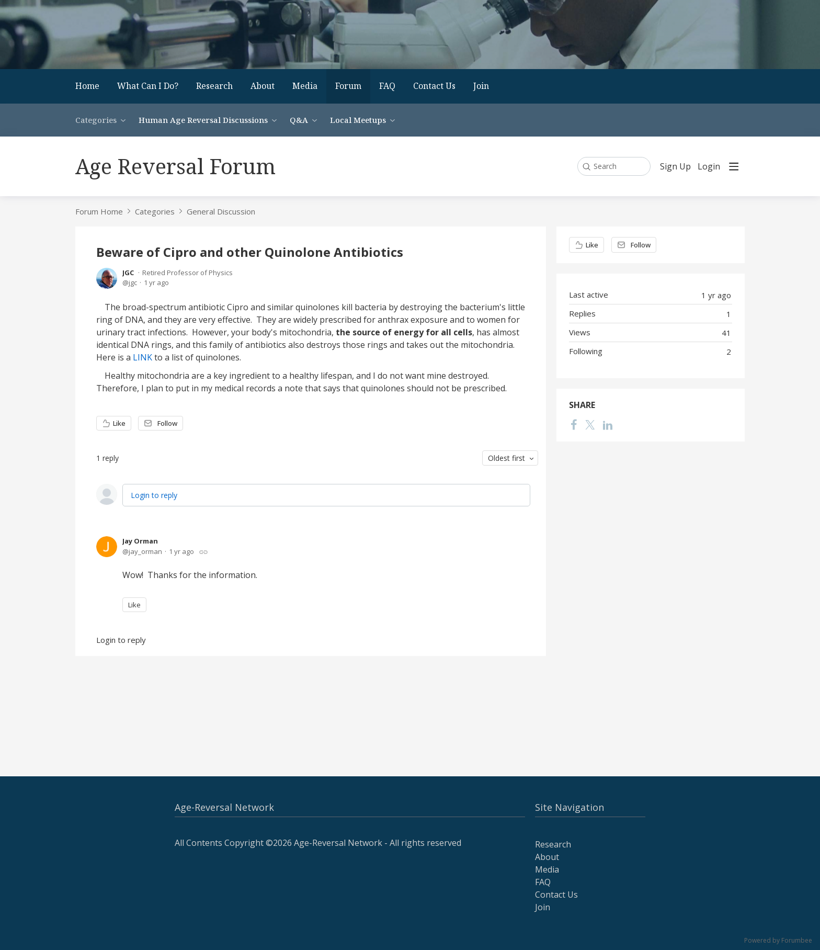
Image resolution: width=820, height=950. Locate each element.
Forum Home (99, 211)
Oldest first (506, 458)
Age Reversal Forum (175, 166)
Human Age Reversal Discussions (203, 120)
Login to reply (154, 495)
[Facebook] (573, 425)
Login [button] (709, 167)
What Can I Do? (147, 86)
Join (481, 86)
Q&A (299, 120)
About (262, 86)
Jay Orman (140, 541)
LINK (142, 357)
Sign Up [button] (675, 167)
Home (87, 86)
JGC (128, 272)
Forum (348, 86)
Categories (96, 120)
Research (214, 86)
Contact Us (434, 86)
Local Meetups (358, 120)
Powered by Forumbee (778, 941)
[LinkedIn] (607, 425)
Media (304, 86)
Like (119, 423)
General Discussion (221, 211)
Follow (167, 423)
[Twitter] (590, 425)
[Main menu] (733, 166)
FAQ (387, 86)
